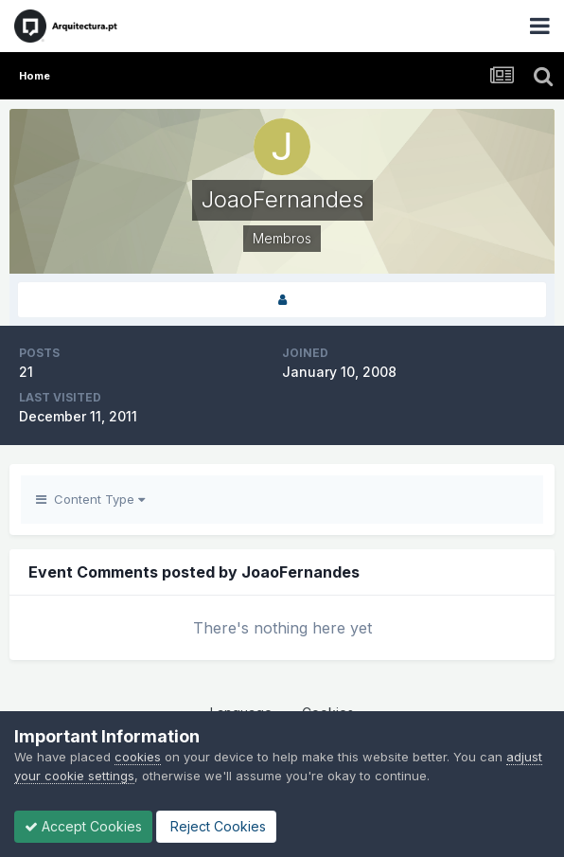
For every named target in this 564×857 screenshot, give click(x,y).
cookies (138, 756)
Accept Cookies (83, 826)
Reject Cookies (216, 826)
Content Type (90, 499)
